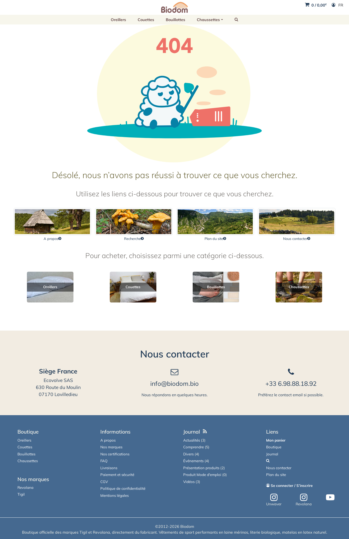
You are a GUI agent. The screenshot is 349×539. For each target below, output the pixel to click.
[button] (236, 19)
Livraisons (108, 468)
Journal (191, 431)
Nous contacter (174, 354)
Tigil (21, 494)
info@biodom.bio (174, 383)
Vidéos (189, 481)
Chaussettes (208, 19)
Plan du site (276, 474)
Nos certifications (114, 454)
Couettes (146, 19)
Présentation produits (201, 468)
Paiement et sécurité (117, 474)
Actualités (191, 440)
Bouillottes (175, 19)
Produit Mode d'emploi (202, 474)
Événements (193, 461)
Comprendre (193, 447)
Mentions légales (114, 495)
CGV (104, 481)
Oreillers (118, 19)
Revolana (25, 487)
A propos (108, 440)
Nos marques (33, 479)
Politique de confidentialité (122, 488)
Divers (188, 454)
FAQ (104, 461)
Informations (115, 431)
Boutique (28, 431)
